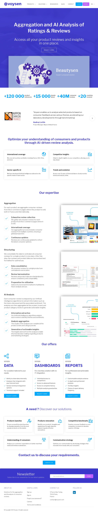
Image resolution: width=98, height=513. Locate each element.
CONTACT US (49, 462)
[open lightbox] (49, 72)
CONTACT (71, 4)
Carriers (29, 501)
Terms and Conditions (34, 505)
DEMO (86, 4)
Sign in (29, 495)
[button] (31, 4)
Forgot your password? (34, 498)
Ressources (54, 4)
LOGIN (79, 4)
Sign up (29, 492)
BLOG (63, 4)
